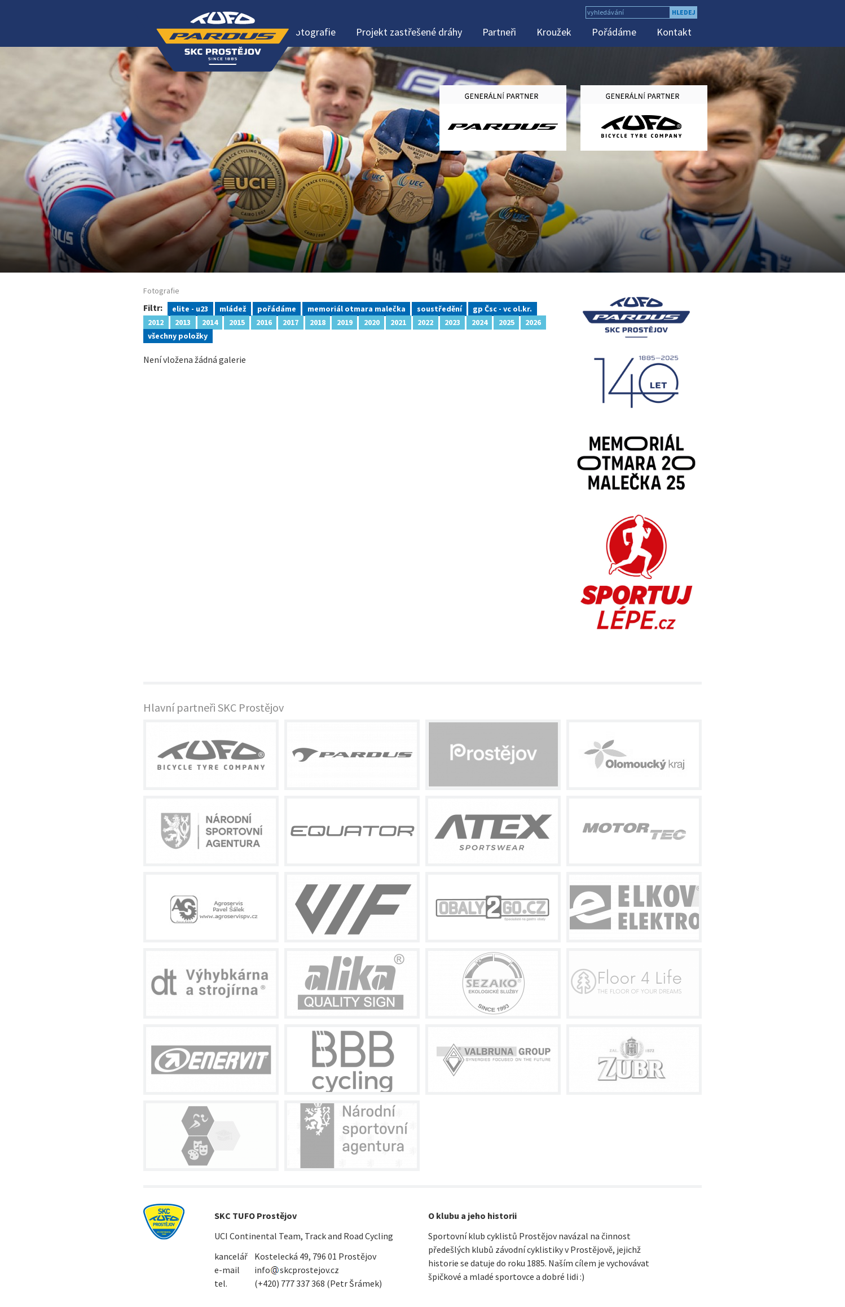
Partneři (499, 31)
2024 (479, 322)
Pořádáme (614, 31)
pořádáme (276, 308)
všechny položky (178, 335)
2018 (317, 322)
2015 (237, 322)
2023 (452, 322)
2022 (425, 322)
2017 (290, 322)
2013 (183, 322)
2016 (264, 322)
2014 (210, 322)
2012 (156, 322)
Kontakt (674, 31)
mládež (232, 308)
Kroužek (553, 31)
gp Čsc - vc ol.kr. (502, 308)
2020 (372, 322)
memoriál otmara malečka (356, 308)
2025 (506, 322)
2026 (533, 322)
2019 (345, 322)
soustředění (439, 308)
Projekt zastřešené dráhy (409, 31)
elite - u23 (190, 308)
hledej (684, 12)
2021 (398, 322)
